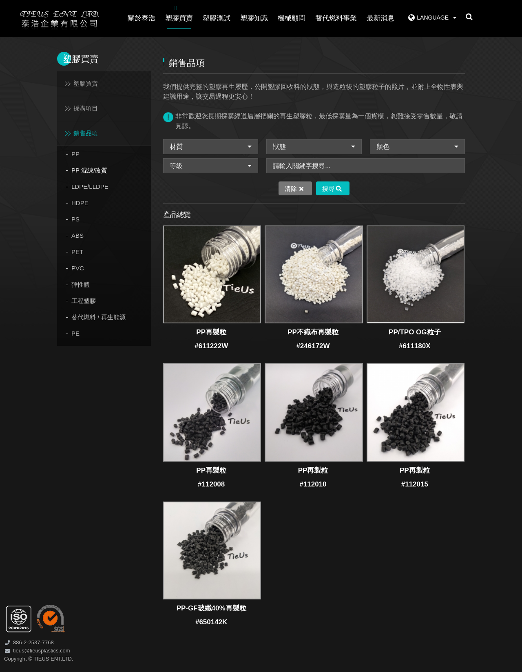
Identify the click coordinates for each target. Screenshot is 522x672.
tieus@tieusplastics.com (41, 651)
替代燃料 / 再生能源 (98, 317)
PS (75, 219)
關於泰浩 (141, 18)
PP (75, 153)
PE (75, 333)
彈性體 (80, 284)
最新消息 (380, 18)
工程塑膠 (83, 300)
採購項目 (85, 108)
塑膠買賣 (179, 12)
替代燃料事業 (336, 18)
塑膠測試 (216, 18)
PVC (77, 268)
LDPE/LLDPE (89, 186)
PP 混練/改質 (89, 170)
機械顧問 (291, 18)
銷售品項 (85, 133)
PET (77, 251)
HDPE (79, 202)
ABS (77, 235)
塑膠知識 (254, 18)
